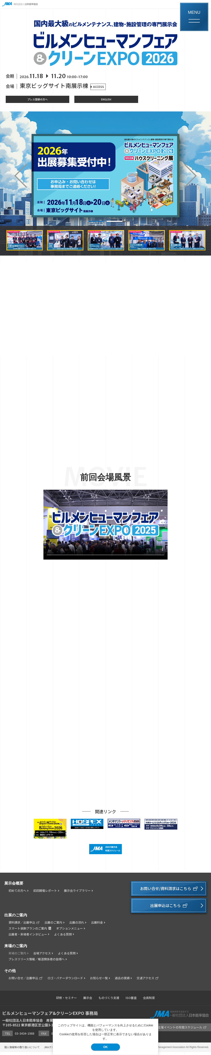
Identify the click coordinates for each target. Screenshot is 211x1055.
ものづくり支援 (109, 1001)
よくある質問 (63, 937)
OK (105, 1047)
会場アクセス (42, 956)
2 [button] (114, 221)
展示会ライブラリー (77, 894)
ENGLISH (106, 99)
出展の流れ (76, 925)
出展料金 (97, 925)
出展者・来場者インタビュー (27, 937)
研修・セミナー (66, 1001)
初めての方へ (17, 894)
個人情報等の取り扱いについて (22, 1050)
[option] (105, 175)
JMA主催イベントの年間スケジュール (179, 1030)
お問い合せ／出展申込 (25, 981)
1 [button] (96, 221)
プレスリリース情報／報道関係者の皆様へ (36, 962)
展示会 (87, 1001)
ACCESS (98, 86)
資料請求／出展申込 (23, 925)
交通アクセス (147, 981)
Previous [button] (26, 176)
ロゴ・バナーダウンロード (65, 981)
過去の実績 (122, 981)
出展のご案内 (53, 925)
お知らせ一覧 (99, 981)
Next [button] (185, 176)
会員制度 (149, 1001)
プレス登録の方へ (37, 99)
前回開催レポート (45, 894)
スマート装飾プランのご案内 (29, 931)
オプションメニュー (69, 931)
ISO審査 (131, 1001)
